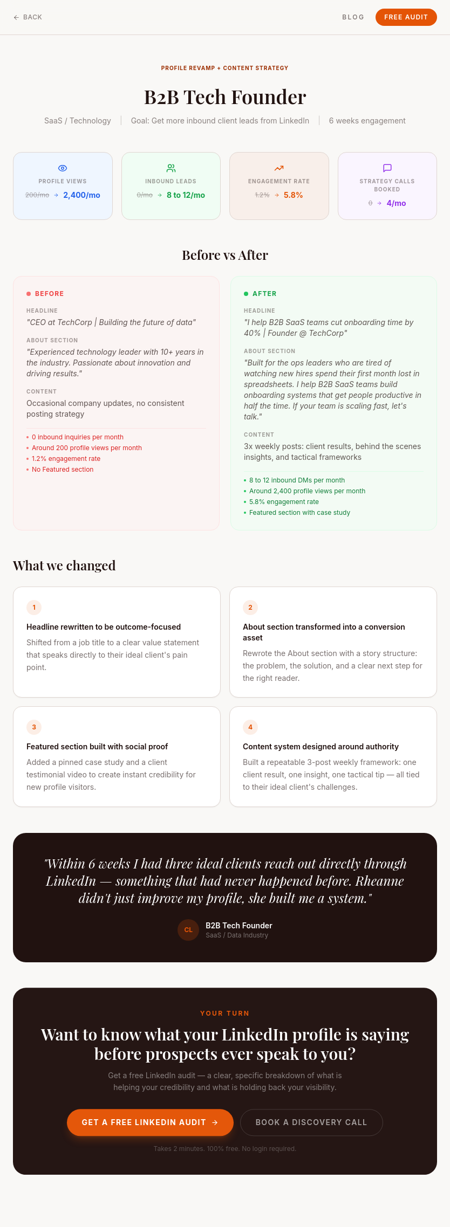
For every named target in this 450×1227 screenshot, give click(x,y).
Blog (353, 17)
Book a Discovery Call (312, 1121)
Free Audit (406, 17)
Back (27, 17)
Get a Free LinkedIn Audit (150, 1121)
